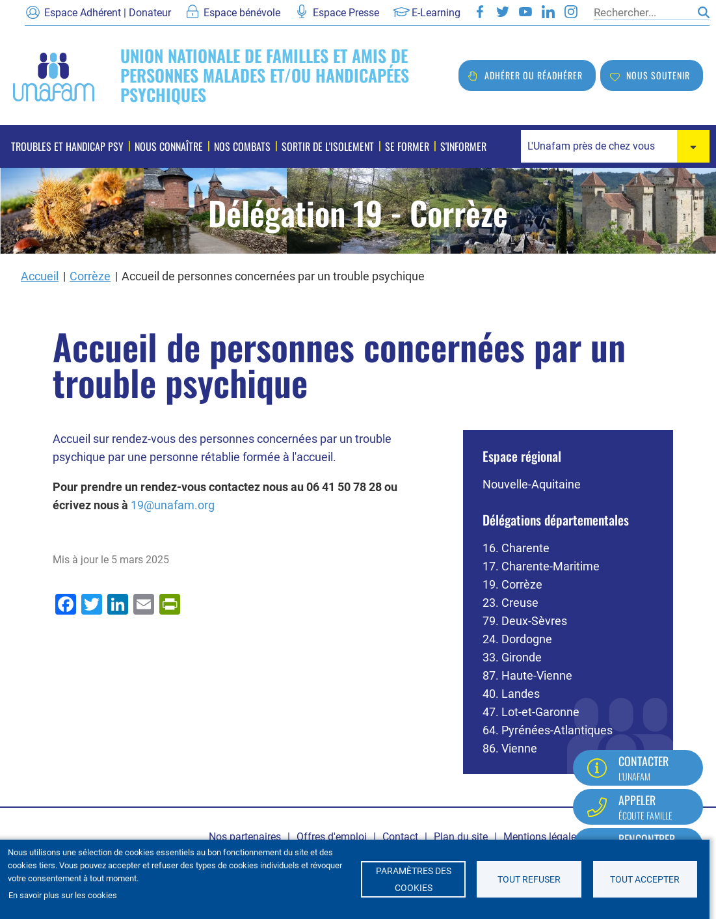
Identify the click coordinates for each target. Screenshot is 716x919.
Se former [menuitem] (407, 146)
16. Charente (516, 548)
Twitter (502, 11)
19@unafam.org (173, 505)
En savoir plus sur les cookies (62, 895)
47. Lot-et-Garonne (531, 712)
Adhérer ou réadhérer (533, 75)
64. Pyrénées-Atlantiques (548, 730)
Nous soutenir (658, 75)
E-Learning (436, 13)
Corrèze (90, 276)
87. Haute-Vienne (527, 675)
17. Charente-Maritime (541, 566)
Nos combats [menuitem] (242, 146)
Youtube (525, 11)
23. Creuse (510, 602)
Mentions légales (542, 837)
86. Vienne (510, 748)
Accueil (40, 276)
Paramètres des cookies (413, 879)
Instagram (570, 11)
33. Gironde (512, 657)
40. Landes (511, 693)
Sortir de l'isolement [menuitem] (328, 146)
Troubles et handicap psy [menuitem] (67, 146)
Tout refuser (529, 879)
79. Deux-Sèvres (525, 621)
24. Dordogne (517, 639)
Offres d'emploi (332, 837)
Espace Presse (346, 13)
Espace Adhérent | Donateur (107, 13)
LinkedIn (548, 11)
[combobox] (615, 146)
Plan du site (461, 837)
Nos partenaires (245, 837)
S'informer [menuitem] (463, 146)
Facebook (479, 11)
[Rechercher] (642, 12)
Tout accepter (645, 879)
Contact (400, 837)
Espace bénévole (242, 13)
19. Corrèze (512, 584)
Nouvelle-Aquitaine (532, 484)
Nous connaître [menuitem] (169, 146)
